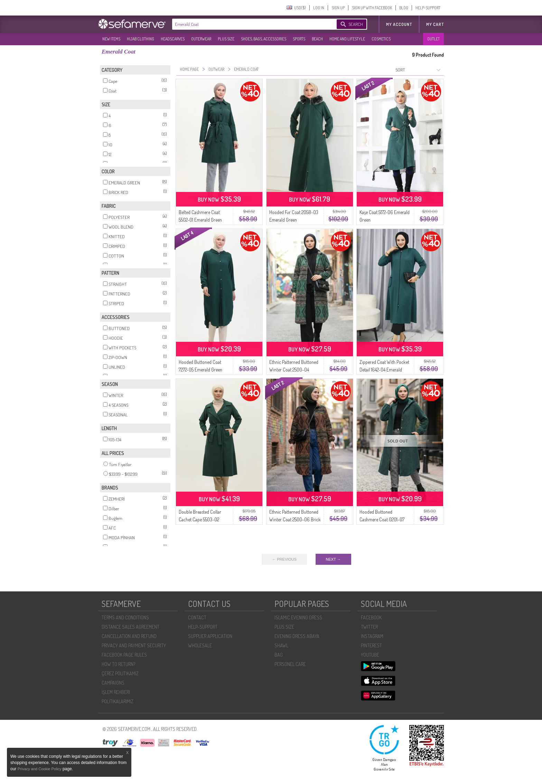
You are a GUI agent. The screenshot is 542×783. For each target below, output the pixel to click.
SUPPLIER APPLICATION (210, 636)
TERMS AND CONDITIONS (125, 617)
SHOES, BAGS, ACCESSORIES (263, 38)
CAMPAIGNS (113, 683)
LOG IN (318, 7)
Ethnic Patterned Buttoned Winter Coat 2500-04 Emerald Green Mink (293, 369)
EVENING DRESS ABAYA (296, 636)
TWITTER (369, 627)
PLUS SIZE (226, 38)
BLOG (403, 7)
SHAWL (281, 645)
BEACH (317, 38)
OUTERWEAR (201, 38)
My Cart (435, 24)
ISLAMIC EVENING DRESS (298, 617)
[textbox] (247, 24)
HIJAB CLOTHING (140, 38)
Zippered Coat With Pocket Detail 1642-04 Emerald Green (384, 369)
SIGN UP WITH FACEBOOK (372, 7)
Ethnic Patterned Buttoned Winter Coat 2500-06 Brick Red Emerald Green (295, 519)
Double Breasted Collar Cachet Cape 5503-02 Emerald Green (200, 519)
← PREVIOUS (284, 559)
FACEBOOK (371, 617)
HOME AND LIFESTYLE (347, 38)
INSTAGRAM (372, 636)
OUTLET (433, 38)
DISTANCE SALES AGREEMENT (130, 627)
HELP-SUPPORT (427, 7)
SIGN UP (338, 7)
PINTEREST (371, 645)
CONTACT (197, 617)
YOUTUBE (370, 655)
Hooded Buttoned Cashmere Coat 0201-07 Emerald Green (381, 519)
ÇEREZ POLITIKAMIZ (120, 673)
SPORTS (299, 38)
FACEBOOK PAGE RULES (124, 655)
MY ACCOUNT (399, 24)
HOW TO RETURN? (118, 664)
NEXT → (333, 559)
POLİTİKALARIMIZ (117, 701)
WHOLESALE (200, 645)
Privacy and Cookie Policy (40, 769)
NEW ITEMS (111, 38)
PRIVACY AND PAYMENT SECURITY (134, 645)
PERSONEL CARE (290, 664)
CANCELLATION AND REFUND (129, 636)
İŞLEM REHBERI (116, 692)
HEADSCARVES (173, 38)
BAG (278, 655)
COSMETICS (381, 38)
